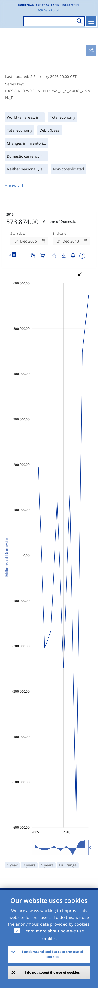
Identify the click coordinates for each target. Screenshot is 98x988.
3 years (29, 865)
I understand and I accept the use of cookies (52, 954)
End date (59, 234)
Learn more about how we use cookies (53, 935)
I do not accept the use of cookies (52, 972)
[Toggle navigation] (91, 21)
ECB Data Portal (48, 10)
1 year (12, 865)
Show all (14, 185)
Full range (68, 865)
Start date (18, 234)
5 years (47, 865)
